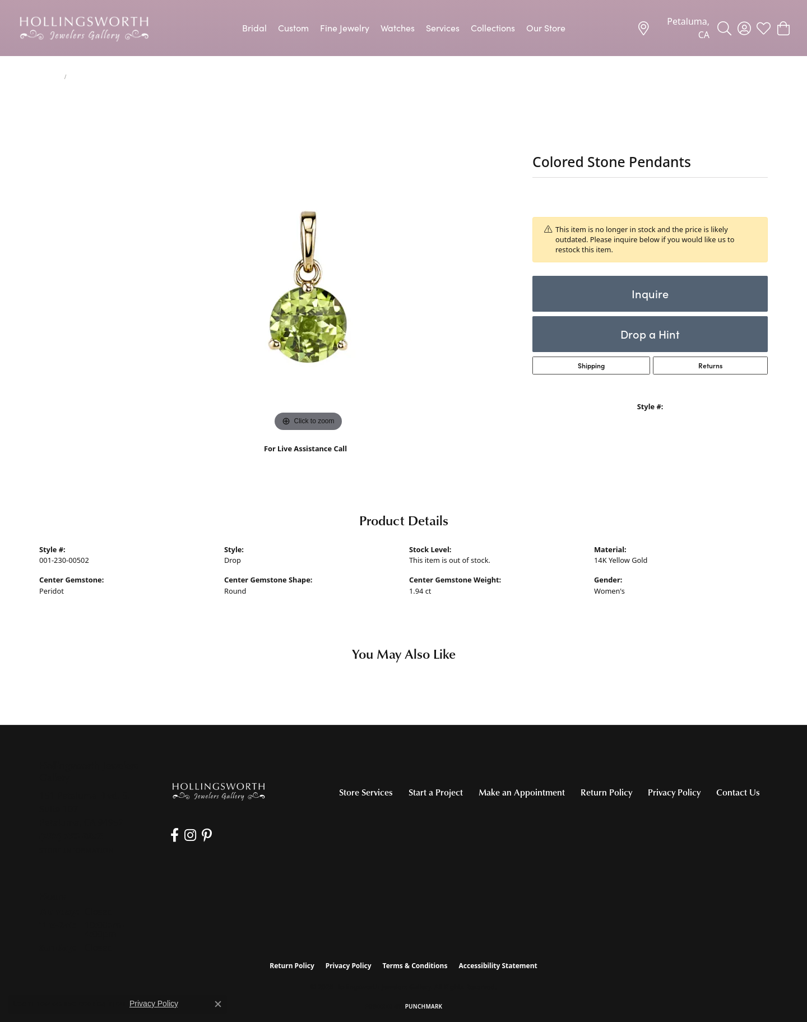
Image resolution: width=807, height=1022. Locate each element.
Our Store (545, 28)
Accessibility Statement (497, 965)
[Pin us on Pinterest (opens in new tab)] (207, 835)
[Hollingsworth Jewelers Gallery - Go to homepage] (218, 791)
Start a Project (436, 792)
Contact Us (738, 792)
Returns (710, 365)
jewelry (49, 77)
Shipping (591, 365)
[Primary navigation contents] (403, 28)
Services (443, 28)
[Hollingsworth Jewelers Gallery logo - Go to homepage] (84, 28)
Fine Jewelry (344, 28)
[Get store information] (76, 850)
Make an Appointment (522, 792)
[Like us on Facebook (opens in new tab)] (174, 835)
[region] (308, 266)
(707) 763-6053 (305, 460)
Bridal (254, 28)
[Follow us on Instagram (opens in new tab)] (190, 835)
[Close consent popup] (218, 1004)
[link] (673, 28)
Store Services (366, 792)
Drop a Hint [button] (650, 333)
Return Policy (606, 792)
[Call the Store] (71, 836)
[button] (724, 28)
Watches (398, 28)
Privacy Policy (674, 792)
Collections (493, 28)
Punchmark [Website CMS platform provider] (424, 1006)
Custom (293, 28)
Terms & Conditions (415, 965)
